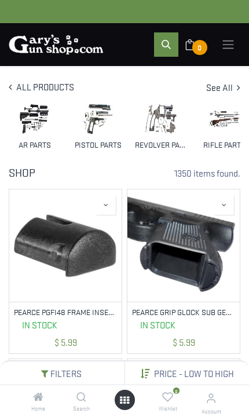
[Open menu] (124, 400)
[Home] (38, 396)
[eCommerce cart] (197, 44)
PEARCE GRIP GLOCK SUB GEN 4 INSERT (183, 312)
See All (223, 87)
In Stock (39, 324)
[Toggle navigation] (228, 44)
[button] (194, 373)
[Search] (81, 396)
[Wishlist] (168, 397)
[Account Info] (211, 397)
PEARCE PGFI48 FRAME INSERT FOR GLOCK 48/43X (65, 312)
